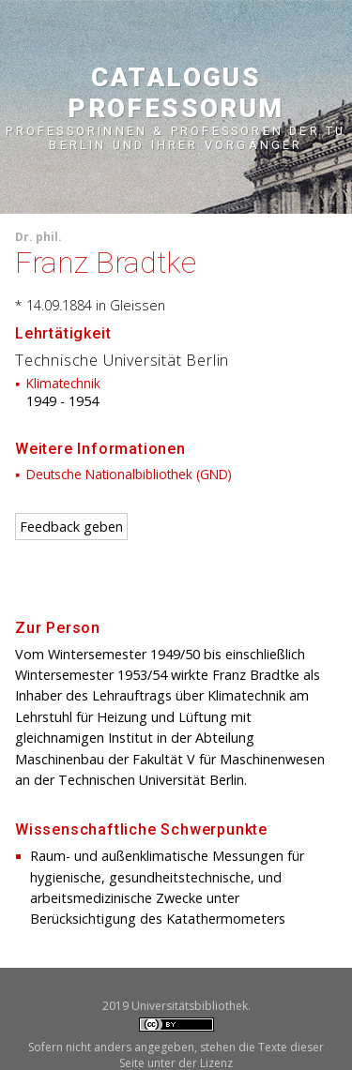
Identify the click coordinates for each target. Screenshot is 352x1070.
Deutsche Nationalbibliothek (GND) (129, 474)
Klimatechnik (63, 383)
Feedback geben (71, 526)
